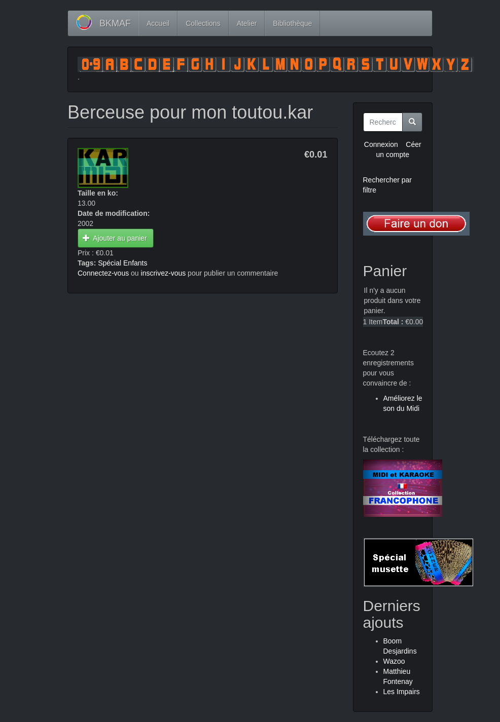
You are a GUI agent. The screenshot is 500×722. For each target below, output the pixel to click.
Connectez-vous (103, 273)
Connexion (381, 144)
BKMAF (115, 23)
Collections (203, 23)
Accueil (158, 23)
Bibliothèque (292, 23)
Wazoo (394, 661)
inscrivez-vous (163, 273)
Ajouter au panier (115, 238)
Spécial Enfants (122, 263)
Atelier (247, 23)
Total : (392, 322)
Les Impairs (401, 692)
